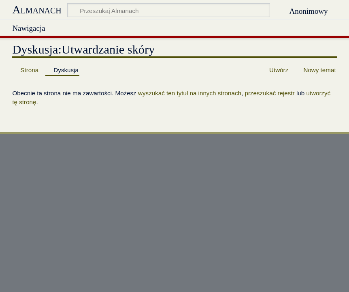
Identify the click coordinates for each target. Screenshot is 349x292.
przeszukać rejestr (269, 93)
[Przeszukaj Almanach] (169, 10)
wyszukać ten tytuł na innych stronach (189, 93)
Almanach (36, 9)
